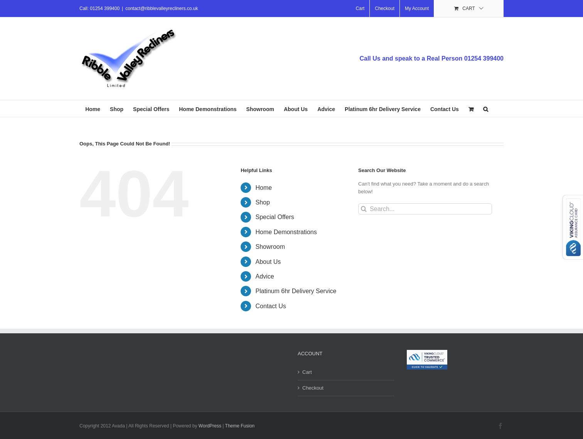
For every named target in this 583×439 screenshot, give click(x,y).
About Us (268, 261)
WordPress (210, 426)
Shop (263, 202)
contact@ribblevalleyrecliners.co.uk (161, 8)
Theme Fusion (240, 426)
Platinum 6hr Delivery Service (296, 291)
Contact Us (271, 306)
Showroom (270, 246)
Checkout (313, 388)
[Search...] (425, 208)
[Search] (363, 208)
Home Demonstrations (286, 232)
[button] (485, 108)
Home (264, 187)
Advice (265, 276)
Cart (307, 372)
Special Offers (275, 217)
